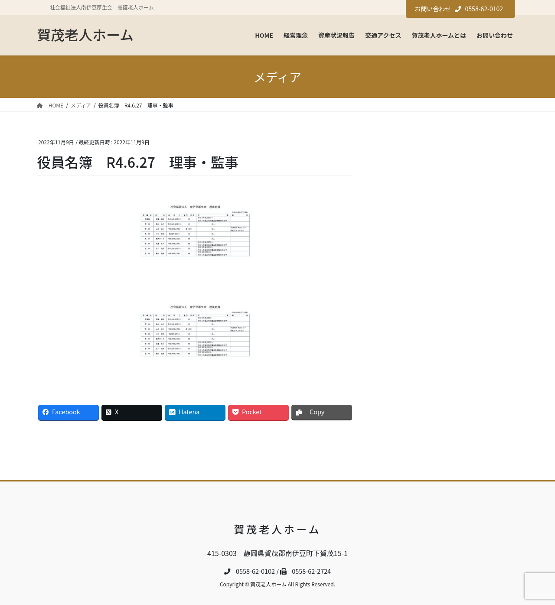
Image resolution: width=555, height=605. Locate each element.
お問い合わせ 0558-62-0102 (459, 8)
